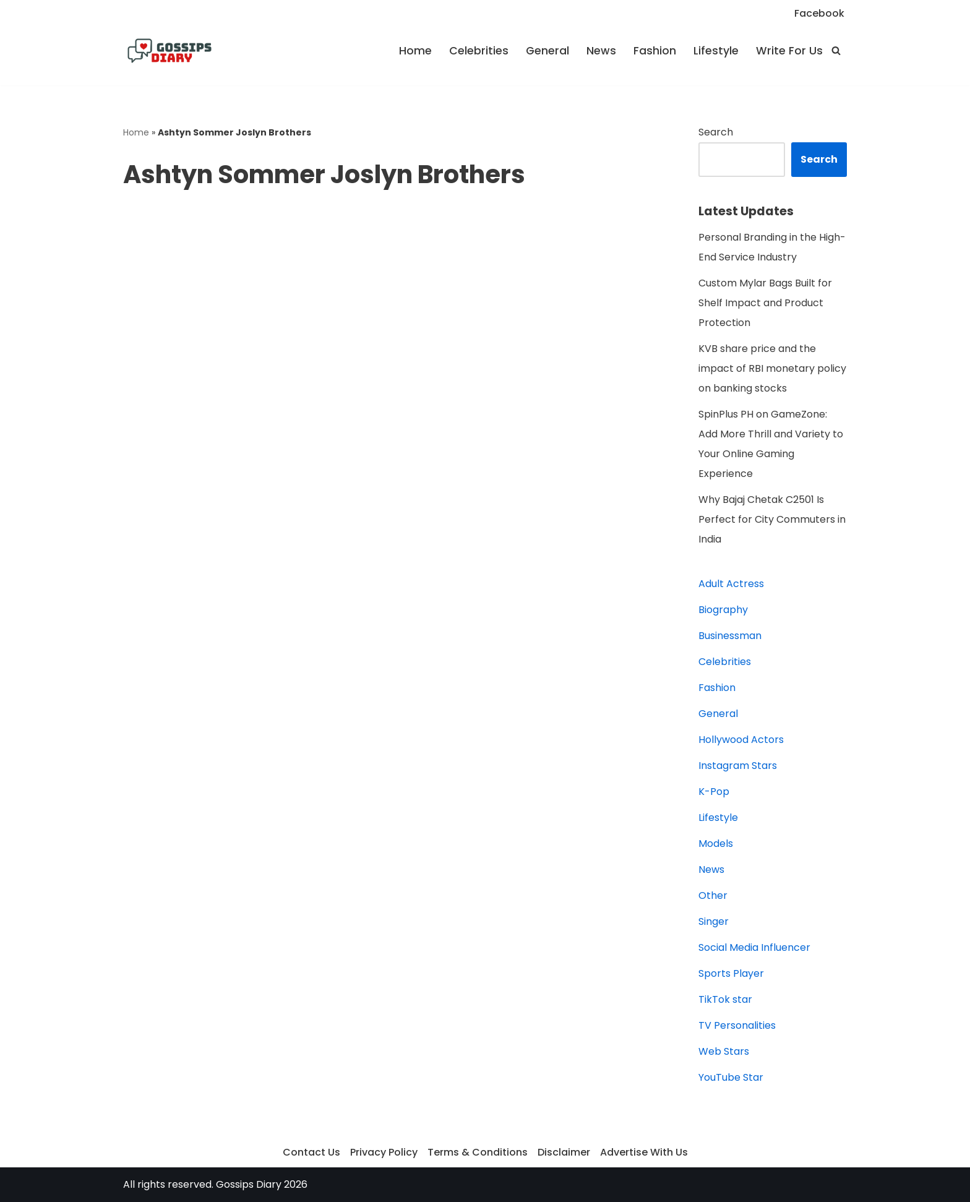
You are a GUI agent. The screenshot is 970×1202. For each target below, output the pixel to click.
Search (715, 132)
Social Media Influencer (754, 947)
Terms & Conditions (477, 1152)
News (601, 50)
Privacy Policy (384, 1152)
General (547, 50)
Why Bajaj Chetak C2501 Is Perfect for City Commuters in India (772, 519)
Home (415, 50)
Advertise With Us (644, 1152)
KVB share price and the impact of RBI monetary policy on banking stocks (772, 368)
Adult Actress (731, 584)
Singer (713, 921)
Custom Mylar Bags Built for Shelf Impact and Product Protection (765, 303)
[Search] (836, 50)
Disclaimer (564, 1152)
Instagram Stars (737, 765)
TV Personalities (737, 1025)
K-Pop (713, 791)
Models (715, 843)
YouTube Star (730, 1077)
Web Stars (723, 1051)
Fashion (654, 50)
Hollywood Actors (741, 739)
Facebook (819, 13)
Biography (723, 610)
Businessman (730, 636)
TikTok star (725, 999)
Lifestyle (716, 50)
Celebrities (479, 50)
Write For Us (789, 50)
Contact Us (311, 1152)
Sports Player (731, 973)
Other (713, 895)
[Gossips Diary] (169, 51)
